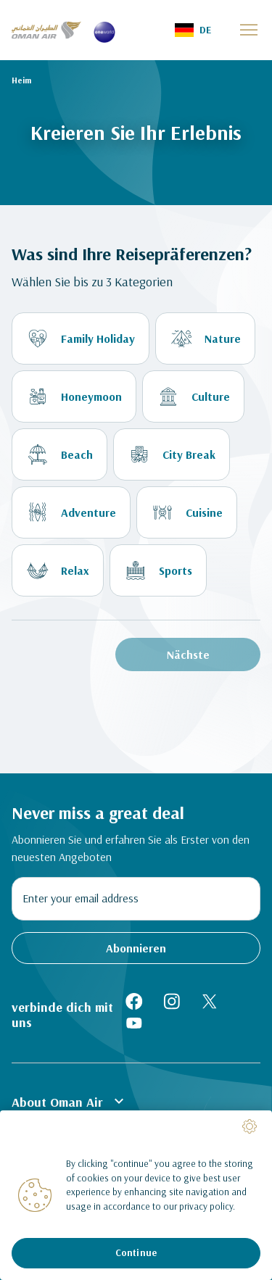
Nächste (188, 654)
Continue (136, 1252)
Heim (21, 80)
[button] (193, 30)
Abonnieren (136, 948)
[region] (136, 1195)
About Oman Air (70, 1101)
